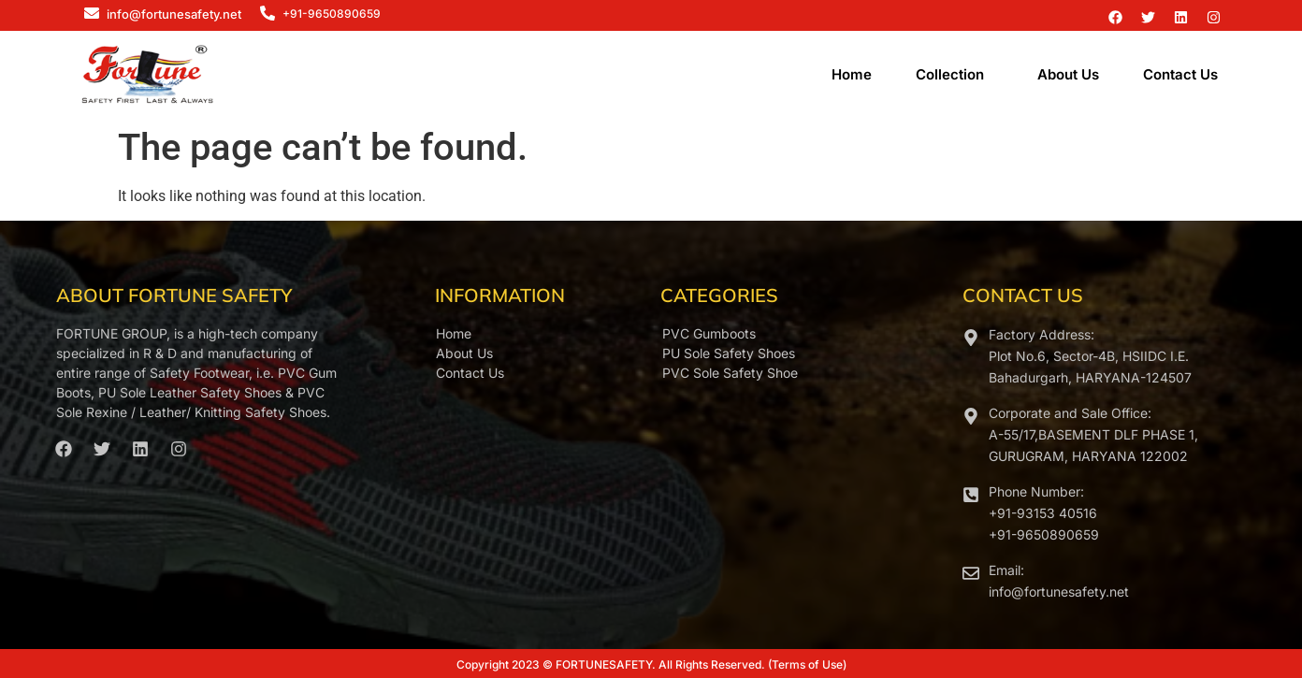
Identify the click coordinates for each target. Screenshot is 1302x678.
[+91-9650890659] (267, 14)
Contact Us (1180, 74)
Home (852, 74)
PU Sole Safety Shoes (728, 353)
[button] (954, 74)
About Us (1068, 74)
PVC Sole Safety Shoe (730, 373)
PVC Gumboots (709, 333)
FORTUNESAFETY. (606, 664)
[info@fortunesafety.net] (91, 14)
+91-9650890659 (331, 14)
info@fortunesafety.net (174, 14)
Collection (950, 74)
